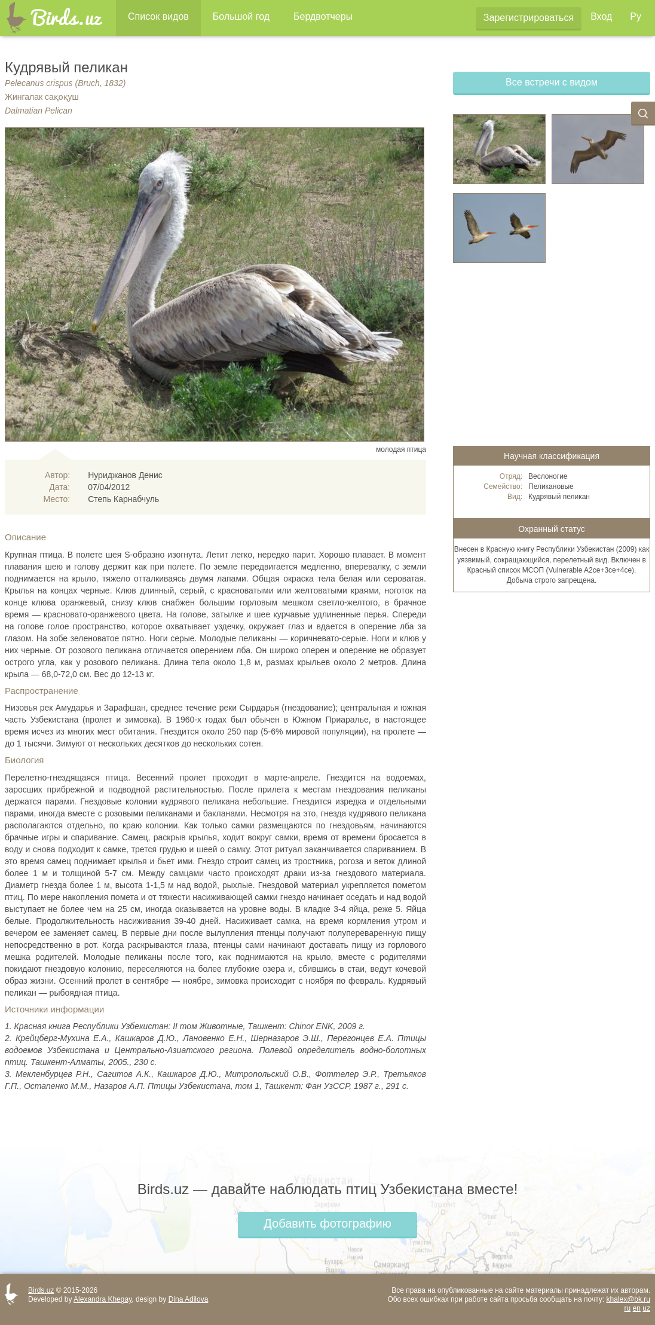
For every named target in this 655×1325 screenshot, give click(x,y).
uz (646, 1308)
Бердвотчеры (323, 16)
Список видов (158, 16)
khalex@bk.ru (628, 1299)
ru (628, 1308)
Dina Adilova (189, 1299)
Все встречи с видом (552, 82)
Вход (601, 16)
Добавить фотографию (327, 1223)
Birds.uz (41, 1290)
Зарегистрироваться (528, 18)
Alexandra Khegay (102, 1299)
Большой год (241, 16)
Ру (635, 16)
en (637, 1308)
